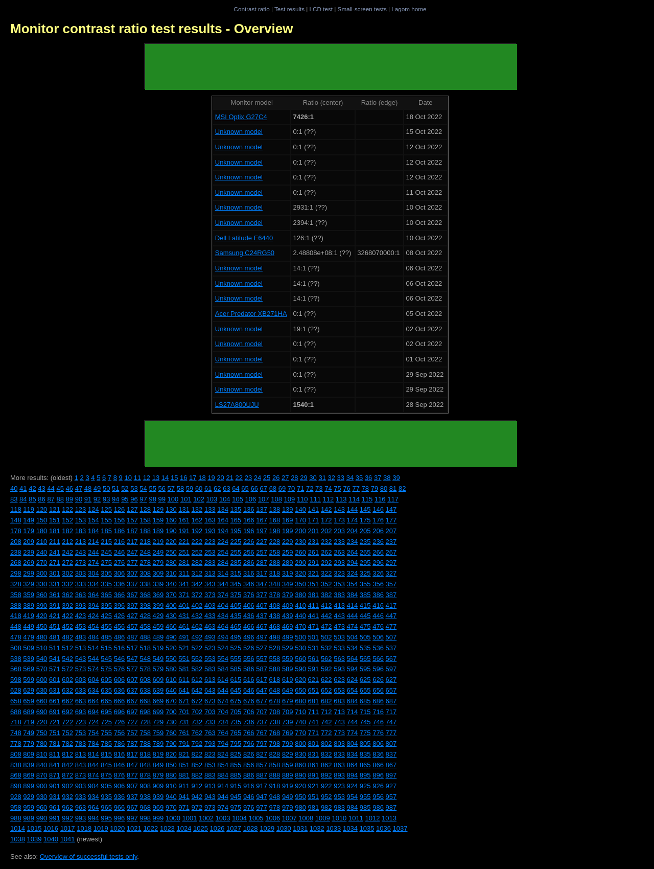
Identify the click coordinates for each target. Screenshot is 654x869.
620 (300, 679)
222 (197, 541)
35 (359, 478)
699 (158, 712)
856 (248, 765)
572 (67, 669)
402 (197, 605)
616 (248, 679)
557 (261, 658)
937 (132, 797)
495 (236, 637)
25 (266, 478)
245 (106, 552)
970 (171, 807)
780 (42, 743)
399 (158, 605)
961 (54, 807)
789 (158, 743)
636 (119, 690)
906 (119, 786)
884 (222, 775)
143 (339, 509)
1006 (272, 818)
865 (365, 765)
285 (236, 562)
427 (132, 616)
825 (236, 754)
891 (313, 775)
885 (236, 775)
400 (171, 605)
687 (391, 701)
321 (313, 573)
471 (313, 626)
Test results (289, 9)
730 (171, 722)
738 (275, 722)
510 (42, 648)
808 (15, 754)
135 (236, 509)
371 (184, 595)
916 (248, 786)
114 (354, 499)
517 (132, 648)
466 (248, 626)
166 (248, 520)
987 (391, 807)
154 (93, 520)
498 (275, 637)
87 (50, 499)
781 (54, 743)
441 (313, 616)
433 (210, 616)
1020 (117, 828)
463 (210, 626)
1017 (67, 828)
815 (106, 754)
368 (145, 595)
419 (28, 616)
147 (391, 509)
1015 (34, 828)
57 (171, 488)
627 (391, 679)
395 (106, 605)
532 (326, 648)
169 (287, 520)
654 (352, 690)
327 (391, 573)
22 (239, 478)
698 (145, 712)
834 (352, 754)
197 (261, 531)
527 (261, 648)
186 (119, 531)
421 (54, 616)
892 (326, 775)
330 (42, 584)
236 (378, 541)
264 (352, 552)
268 (15, 562)
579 (158, 669)
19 (211, 478)
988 (15, 818)
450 (42, 626)
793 (210, 743)
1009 (322, 818)
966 (119, 807)
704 (222, 712)
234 (352, 541)
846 (119, 765)
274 (93, 562)
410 (300, 605)
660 (42, 701)
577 (132, 669)
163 (210, 520)
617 (261, 679)
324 (352, 573)
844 (93, 765)
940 (171, 797)
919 (287, 786)
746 (378, 722)
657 (391, 690)
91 (87, 499)
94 (115, 499)
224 (222, 541)
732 (197, 722)
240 (42, 552)
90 (78, 499)
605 (106, 679)
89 (69, 499)
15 (174, 478)
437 (261, 616)
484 (93, 637)
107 (263, 499)
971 (184, 807)
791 (184, 743)
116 (380, 499)
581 (184, 669)
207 (391, 531)
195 (236, 531)
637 (132, 690)
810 (42, 754)
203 (339, 531)
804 (352, 743)
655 (365, 690)
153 (80, 520)
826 (248, 754)
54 (143, 488)
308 (145, 573)
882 (197, 775)
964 (93, 807)
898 (15, 786)
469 (287, 626)
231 (313, 541)
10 (127, 478)
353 (339, 584)
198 (275, 531)
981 (313, 807)
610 (171, 679)
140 (300, 509)
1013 (389, 818)
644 (222, 690)
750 (42, 733)
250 (171, 552)
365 (106, 595)
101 (186, 499)
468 (275, 626)
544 (93, 658)
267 (391, 552)
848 (145, 765)
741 (313, 722)
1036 (383, 828)
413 (339, 605)
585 (236, 669)
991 (54, 818)
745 (365, 722)
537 (391, 648)
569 (28, 669)
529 (287, 648)
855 (236, 765)
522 (197, 648)
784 (93, 743)
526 (248, 648)
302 (67, 573)
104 (224, 499)
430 (171, 616)
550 (171, 658)
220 (171, 541)
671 (184, 701)
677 (261, 701)
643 (210, 690)
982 (326, 807)
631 (54, 690)
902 (67, 786)
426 (119, 616)
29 (303, 478)
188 (145, 531)
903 (80, 786)
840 (42, 765)
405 (236, 605)
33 (340, 478)
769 (287, 733)
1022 (150, 828)
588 (275, 669)
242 (67, 552)
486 (119, 637)
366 (119, 595)
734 (222, 722)
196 (248, 531)
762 (197, 733)
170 (300, 520)
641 (184, 690)
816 (119, 754)
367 (132, 595)
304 (93, 573)
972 (197, 807)
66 (254, 488)
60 (198, 488)
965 (106, 807)
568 (15, 669)
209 (28, 541)
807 (391, 743)
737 (261, 722)
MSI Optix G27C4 (241, 117)
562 (326, 658)
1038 (17, 839)
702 (197, 712)
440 (300, 616)
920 (300, 786)
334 (93, 584)
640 (171, 690)
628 (15, 690)
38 (386, 478)
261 (313, 552)
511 (54, 648)
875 (106, 775)
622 (326, 679)
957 (391, 797)
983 (339, 807)
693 (80, 712)
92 (97, 499)
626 (378, 679)
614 (222, 679)
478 (15, 637)
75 (337, 488)
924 (352, 786)
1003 (223, 818)
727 (132, 722)
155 (106, 520)
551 (184, 658)
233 (339, 541)
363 (80, 595)
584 (222, 669)
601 (54, 679)
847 (132, 765)
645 (236, 690)
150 (42, 520)
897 (391, 775)
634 (93, 690)
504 (352, 637)
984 (352, 807)
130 (171, 509)
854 (222, 765)
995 (106, 818)
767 (261, 733)
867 (391, 765)
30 (312, 478)
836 (378, 754)
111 (315, 499)
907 (132, 786)
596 (378, 669)
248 (145, 552)
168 (275, 520)
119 (28, 509)
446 (378, 616)
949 (287, 797)
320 (300, 573)
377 (261, 595)
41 (23, 488)
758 (145, 733)
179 (28, 531)
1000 (173, 818)
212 (67, 541)
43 (41, 488)
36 (368, 478)
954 (352, 797)
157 (132, 520)
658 (15, 701)
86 (41, 499)
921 (313, 786)
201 (313, 531)
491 (184, 637)
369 (158, 595)
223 (210, 541)
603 (80, 679)
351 (313, 584)
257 (261, 552)
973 (210, 807)
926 (378, 786)
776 (378, 733)
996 (119, 818)
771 (313, 733)
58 (180, 488)
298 (15, 573)
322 (326, 573)
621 (313, 679)
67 (263, 488)
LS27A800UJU (237, 404)
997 (132, 818)
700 (171, 712)
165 (236, 520)
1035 (366, 828)
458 (145, 626)
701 (184, 712)
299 (28, 573)
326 (378, 573)
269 (28, 562)
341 (184, 584)
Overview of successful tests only (88, 856)
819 (158, 754)
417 (391, 605)
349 (287, 584)
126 (119, 509)
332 (67, 584)
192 (197, 531)
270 (42, 562)
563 (339, 658)
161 (184, 520)
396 (119, 605)
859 (287, 765)
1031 (300, 828)
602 (67, 679)
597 (391, 669)
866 (378, 765)
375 (236, 595)
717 (391, 712)
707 (261, 712)
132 (197, 509)
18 (201, 478)
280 (171, 562)
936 (119, 797)
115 (367, 499)
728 (145, 722)
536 (378, 648)
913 (210, 786)
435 (236, 616)
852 (197, 765)
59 (189, 488)
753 (80, 733)
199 (287, 531)
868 (15, 775)
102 (198, 499)
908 (145, 786)
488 (145, 637)
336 (119, 584)
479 (28, 637)
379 (287, 595)
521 (184, 648)
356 (378, 584)
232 (326, 541)
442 (326, 616)
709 (287, 712)
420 (42, 616)
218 (145, 541)
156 (119, 520)
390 (42, 605)
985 (365, 807)
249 (158, 552)
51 (115, 488)
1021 (134, 828)
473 (339, 626)
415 (365, 605)
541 (54, 658)
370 (171, 595)
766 (248, 733)
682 (326, 701)
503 (339, 637)
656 (378, 690)
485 (106, 637)
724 (93, 722)
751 (54, 733)
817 (132, 754)
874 (93, 775)
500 (300, 637)
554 (222, 658)
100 (173, 499)
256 (248, 552)
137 (261, 509)
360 (42, 595)
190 (171, 531)
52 (124, 488)
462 (197, 626)
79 (374, 488)
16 (183, 478)
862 (326, 765)
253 (210, 552)
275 (106, 562)
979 (287, 807)
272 (67, 562)
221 (184, 541)
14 (165, 478)
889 (287, 775)
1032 (317, 828)
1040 (50, 839)
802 (326, 743)
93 (106, 499)
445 (365, 616)
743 (339, 722)
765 (236, 733)
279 (158, 562)
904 (93, 786)
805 (365, 743)
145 (365, 509)
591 (313, 669)
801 (313, 743)
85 (32, 499)
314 (222, 573)
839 (28, 765)
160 (171, 520)
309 (158, 573)
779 (28, 743)
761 (184, 733)
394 (93, 605)
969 (158, 807)
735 (236, 722)
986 (378, 807)
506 (378, 637)
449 (28, 626)
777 (391, 733)
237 (391, 541)
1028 (250, 828)
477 (391, 626)
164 (222, 520)
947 (261, 797)
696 (119, 712)
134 (222, 509)
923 (339, 786)
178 (15, 531)
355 (365, 584)
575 (106, 669)
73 (318, 488)
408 (275, 605)
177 (391, 520)
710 (300, 712)
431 (184, 616)
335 (106, 584)
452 (67, 626)
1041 (67, 839)
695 (106, 712)
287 (261, 562)
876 (119, 775)
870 (42, 775)
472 (326, 626)
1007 (289, 818)
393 (80, 605)
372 (197, 595)
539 (28, 658)
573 (80, 669)
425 (106, 616)
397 (132, 605)
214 (93, 541)
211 (54, 541)
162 (197, 520)
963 (80, 807)
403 (210, 605)
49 (97, 488)
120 (42, 509)
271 (54, 562)
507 (391, 637)
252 (197, 552)
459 (158, 626)
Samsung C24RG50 (244, 253)
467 (261, 626)
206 (378, 531)
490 (171, 637)
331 (54, 584)
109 (289, 499)
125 (106, 509)
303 (80, 573)
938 (145, 797)
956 (378, 797)
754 (93, 733)
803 (339, 743)
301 (54, 573)
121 (54, 509)
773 (339, 733)
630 (42, 690)
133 (210, 509)
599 (28, 679)
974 (222, 807)
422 (67, 616)
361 (54, 595)
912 (197, 786)
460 (171, 626)
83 (13, 499)
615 (236, 679)
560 (300, 658)
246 (119, 552)
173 (339, 520)
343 (210, 584)
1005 (256, 818)
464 (222, 626)
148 (15, 520)
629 (28, 690)
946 (248, 797)
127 (132, 509)
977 (261, 807)
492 (197, 637)
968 (145, 807)
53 (133, 488)
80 (383, 488)
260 (300, 552)
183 (80, 531)
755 (106, 733)
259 (287, 552)
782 (67, 743)
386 (378, 595)
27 (285, 478)
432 (197, 616)
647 (261, 690)
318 (275, 573)
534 (352, 648)
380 (300, 595)
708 (275, 712)
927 (391, 786)
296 (378, 562)
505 (365, 637)
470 (300, 626)
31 (321, 478)
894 (352, 775)
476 (378, 626)
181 (54, 531)
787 (132, 743)
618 (275, 679)
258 (275, 552)
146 (378, 509)
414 (352, 605)
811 (54, 754)
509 (28, 648)
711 (313, 712)
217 (132, 541)
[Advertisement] (331, 67)
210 (42, 541)
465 (236, 626)
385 (365, 595)
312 (197, 573)
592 (326, 669)
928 (15, 797)
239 (28, 552)
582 (197, 669)
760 (171, 733)
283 (210, 562)
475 (365, 626)
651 (313, 690)
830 (300, 754)
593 (339, 669)
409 (287, 605)
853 (210, 765)
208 (15, 541)
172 (326, 520)
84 (23, 499)
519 (158, 648)
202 (326, 531)
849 (158, 765)
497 (261, 637)
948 (275, 797)
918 (275, 786)
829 (287, 754)
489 (158, 637)
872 (67, 775)
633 (80, 690)
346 (248, 584)
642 (197, 690)
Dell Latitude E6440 (244, 238)
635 (106, 690)
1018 (84, 828)
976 (248, 807)
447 (391, 616)
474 (352, 626)
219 (158, 541)
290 (300, 562)
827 (261, 754)
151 (54, 520)
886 (248, 775)
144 (352, 509)
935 (106, 797)
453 (80, 626)
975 (236, 807)
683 (339, 701)
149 (28, 520)
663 (80, 701)
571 (54, 669)
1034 (350, 828)
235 (365, 541)
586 (248, 669)
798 (275, 743)
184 (93, 531)
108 (276, 499)
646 (248, 690)
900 (42, 786)
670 (171, 701)
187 (132, 531)
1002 (206, 818)
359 (28, 595)
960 (42, 807)
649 (287, 690)
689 (28, 712)
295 (365, 562)
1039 (34, 839)
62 (217, 488)
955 (365, 797)
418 (15, 616)
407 (261, 605)
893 (339, 775)
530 (300, 648)
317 (261, 573)
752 (67, 733)
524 (222, 648)
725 (106, 722)
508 (15, 648)
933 (80, 797)
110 (302, 499)
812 (67, 754)
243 (80, 552)
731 (184, 722)
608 (145, 679)
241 (54, 552)
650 (300, 690)
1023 (167, 828)
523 (210, 648)
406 (248, 605)
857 (261, 765)
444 (352, 616)
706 (248, 712)
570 (42, 669)
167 (261, 520)
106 (250, 499)
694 (93, 712)
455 (106, 626)
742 (326, 722)
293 (339, 562)
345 (236, 584)
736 (248, 722)
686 (378, 701)
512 (67, 648)
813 (80, 754)
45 (59, 488)
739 (287, 722)
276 (119, 562)
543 (80, 658)
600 (42, 679)
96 (133, 499)
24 (257, 478)
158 (145, 520)
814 (93, 754)
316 (248, 573)
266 (378, 552)
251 (184, 552)
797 (261, 743)
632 (67, 690)
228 (275, 541)
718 (15, 722)
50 (106, 488)
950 (300, 797)
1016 (50, 828)
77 (355, 488)
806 (378, 743)
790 (171, 743)
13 (155, 478)
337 (132, 584)
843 (80, 765)
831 (313, 754)
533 (339, 648)
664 (93, 701)
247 (132, 552)
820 (171, 754)
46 (69, 488)
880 (171, 775)
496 (248, 637)
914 (222, 786)
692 (67, 712)
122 (67, 509)
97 (143, 499)
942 (197, 797)
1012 (372, 818)
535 (365, 648)
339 (158, 584)
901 (54, 786)
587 (261, 669)
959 (28, 807)
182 (67, 531)
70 (291, 488)
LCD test (321, 9)
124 (93, 509)
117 (393, 499)
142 (326, 509)
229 (287, 541)
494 (222, 637)
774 (352, 733)
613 (210, 679)
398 (145, 605)
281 (184, 562)
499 (287, 637)
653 (339, 690)
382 (326, 595)
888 (275, 775)
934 (93, 797)
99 (162, 499)
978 (275, 807)
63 (226, 488)
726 (119, 722)
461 (184, 626)
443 (339, 616)
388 (15, 605)
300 (42, 573)
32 (331, 478)
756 (119, 733)
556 (248, 658)
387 (391, 595)
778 (15, 743)
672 (197, 701)
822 (197, 754)
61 (208, 488)
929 (28, 797)
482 (67, 637)
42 (32, 488)
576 (119, 669)
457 (132, 626)
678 (275, 701)
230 (300, 541)
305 (106, 573)
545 (106, 658)
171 (313, 520)
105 (237, 499)
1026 (217, 828)
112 (328, 499)
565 (365, 658)
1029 (267, 828)
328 (15, 584)
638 (145, 690)
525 (236, 648)
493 (210, 637)
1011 (355, 818)
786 (119, 743)
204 (352, 531)
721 (54, 722)
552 (197, 658)
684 (352, 701)
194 (222, 531)
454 (93, 626)
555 (236, 658)
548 (145, 658)
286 (248, 562)
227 (261, 541)
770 (300, 733)
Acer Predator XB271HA (251, 313)
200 (300, 531)
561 (313, 658)
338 (145, 584)
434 (222, 616)
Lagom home (408, 9)
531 (313, 648)
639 (158, 690)
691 (54, 712)
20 (220, 478)
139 (287, 509)
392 (67, 605)
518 (145, 648)
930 (42, 797)
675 (236, 701)
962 (67, 807)
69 (282, 488)
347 (261, 584)
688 (15, 712)
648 (275, 690)
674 (222, 701)
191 (184, 531)
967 (132, 807)
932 (67, 797)
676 (248, 701)
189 (158, 531)
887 (261, 775)
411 (313, 605)
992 (67, 818)
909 (158, 786)
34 (350, 478)
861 (313, 765)
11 (137, 478)
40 (13, 488)
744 (352, 722)
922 (326, 786)
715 (365, 712)
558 (275, 658)
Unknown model (239, 131)
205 (365, 531)
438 (275, 616)
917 (261, 786)
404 (222, 605)
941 (184, 797)
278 (145, 562)
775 (365, 733)
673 (210, 701)
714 (352, 712)
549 (158, 658)
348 (275, 584)
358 (15, 595)
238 (15, 552)
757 (132, 733)
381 (313, 595)
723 (80, 722)
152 (67, 520)
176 (378, 520)
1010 (339, 818)
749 (28, 733)
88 (59, 499)
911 (184, 786)
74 (328, 488)
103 (212, 499)
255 (236, 552)
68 (272, 488)
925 (365, 786)
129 (158, 509)
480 (42, 637)
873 (80, 775)
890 (300, 775)
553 (210, 658)
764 (222, 733)
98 (152, 499)
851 (184, 765)
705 (236, 712)
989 (28, 818)
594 (352, 669)
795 (236, 743)
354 (352, 584)
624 (352, 679)
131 (184, 509)
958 (15, 807)
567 (391, 658)
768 (275, 733)
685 (365, 701)
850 (171, 765)
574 (93, 669)
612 (197, 679)
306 (119, 573)
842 (67, 765)
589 (287, 669)
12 (146, 478)
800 (300, 743)
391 (54, 605)
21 (229, 478)
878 (145, 775)
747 (391, 722)
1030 (283, 828)
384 (352, 595)
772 (326, 733)
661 (54, 701)
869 (28, 775)
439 (287, 616)
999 (158, 818)
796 (248, 743)
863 (339, 765)
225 (236, 541)
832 (326, 754)
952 (326, 797)
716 (378, 712)
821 (184, 754)
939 (158, 797)
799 (287, 743)
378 (275, 595)
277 (132, 562)
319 (287, 573)
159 (158, 520)
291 (313, 562)
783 (80, 743)
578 (145, 669)
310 (171, 573)
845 (106, 765)
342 (197, 584)
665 (106, 701)
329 (28, 584)
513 (80, 648)
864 (352, 765)
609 (158, 679)
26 (275, 478)
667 (132, 701)
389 (28, 605)
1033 (333, 828)
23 (248, 478)
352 (326, 584)
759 (158, 733)
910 (171, 786)
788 (145, 743)
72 (309, 488)
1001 (189, 818)
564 (352, 658)
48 (87, 488)
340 (171, 584)
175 (365, 520)
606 (119, 679)
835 (365, 754)
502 (326, 637)
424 (93, 616)
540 (42, 658)
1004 (239, 818)
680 (300, 701)
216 (119, 541)
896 (378, 775)
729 (158, 722)
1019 (101, 828)
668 (145, 701)
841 (54, 765)
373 (210, 595)
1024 (183, 828)
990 (42, 818)
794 (222, 743)
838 (15, 765)
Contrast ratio (251, 9)
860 (300, 765)
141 (313, 509)
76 (346, 488)
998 (145, 818)
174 (352, 520)
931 (54, 797)
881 (184, 775)
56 (162, 488)
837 (391, 754)
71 (300, 488)
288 (275, 562)
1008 (305, 818)
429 (158, 616)
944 (222, 797)
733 (210, 722)
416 (378, 605)
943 (210, 797)
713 (339, 712)
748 (15, 733)
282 (197, 562)
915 (236, 786)
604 (93, 679)
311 (184, 573)
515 (106, 648)
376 (248, 595)
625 (365, 679)
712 (326, 712)
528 (275, 648)
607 (132, 679)
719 (28, 722)
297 (391, 562)
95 (124, 499)
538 (15, 658)
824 (222, 754)
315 (236, 573)
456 (119, 626)
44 (50, 488)
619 (287, 679)
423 (80, 616)
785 (106, 743)
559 (287, 658)
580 (171, 669)
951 (313, 797)
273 (80, 562)
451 (54, 626)
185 (106, 531)
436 (248, 616)
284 (222, 562)
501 (313, 637)
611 (184, 679)
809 (28, 754)
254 (222, 552)
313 (210, 573)
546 (119, 658)
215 (106, 541)
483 (80, 637)
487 (132, 637)
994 (93, 818)
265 (365, 552)
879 (158, 775)
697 (132, 712)
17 (192, 478)
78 (365, 488)
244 (93, 552)
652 (326, 690)
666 (119, 701)
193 (210, 531)
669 (158, 701)
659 (28, 701)
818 (145, 754)
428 (145, 616)
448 (15, 626)
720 (42, 722)
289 (287, 562)
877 (132, 775)
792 (197, 743)
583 (210, 669)
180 (42, 531)
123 (80, 509)
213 (80, 541)
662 (67, 701)
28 (294, 478)
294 (352, 562)
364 (93, 595)
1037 (400, 828)
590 (300, 669)
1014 (17, 828)
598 (15, 679)
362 (67, 595)
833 (339, 754)
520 (171, 648)
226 (248, 541)
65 (244, 488)
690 (42, 712)
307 (132, 573)
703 (210, 712)
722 (67, 722)
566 (378, 658)
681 (313, 701)
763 (210, 733)
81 (392, 488)
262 (326, 552)
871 (54, 775)
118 (15, 509)
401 (184, 605)
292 (326, 562)
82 (402, 488)
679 (287, 701)
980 (300, 807)
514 (93, 648)
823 (210, 754)
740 (300, 722)
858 (275, 765)
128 (145, 509)
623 (339, 679)
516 (119, 648)
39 (396, 478)
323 (339, 573)
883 (210, 775)
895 (365, 775)
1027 (233, 828)
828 (275, 754)
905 (106, 786)
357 (391, 584)
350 (300, 584)
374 (222, 595)
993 (80, 818)
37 (377, 478)
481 (54, 637)
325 (365, 573)
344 (222, 584)
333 (80, 584)
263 (339, 552)
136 (248, 509)
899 (28, 786)
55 (152, 488)
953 (339, 797)
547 (132, 658)
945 (236, 797)
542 (67, 658)
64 (235, 488)
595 (365, 669)
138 (275, 509)
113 (341, 499)
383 (339, 595)
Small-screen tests (362, 9)
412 (326, 605)
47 (78, 488)
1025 (200, 828)
